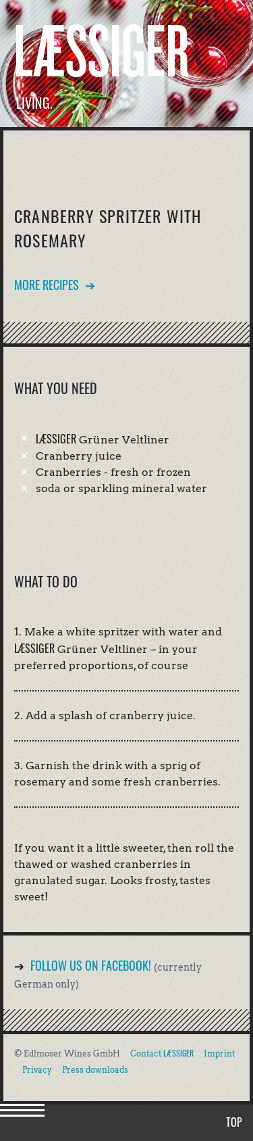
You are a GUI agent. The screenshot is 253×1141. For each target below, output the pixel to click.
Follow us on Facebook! (90, 965)
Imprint (219, 1053)
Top (234, 1122)
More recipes (46, 284)
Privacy (37, 1070)
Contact (162, 1053)
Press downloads (95, 1070)
